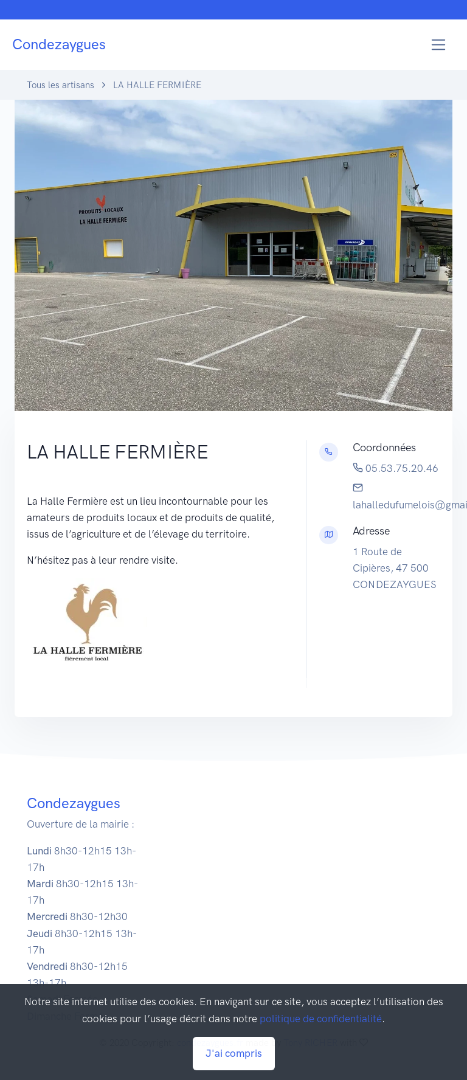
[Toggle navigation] (438, 45)
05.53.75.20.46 (395, 468)
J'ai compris (234, 1053)
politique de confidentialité (321, 1018)
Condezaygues (59, 44)
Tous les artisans (60, 85)
